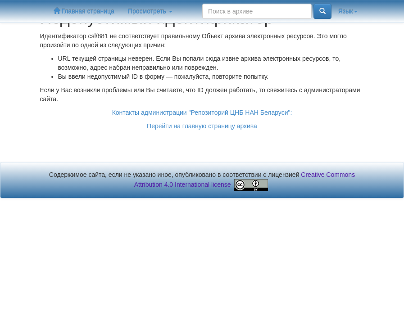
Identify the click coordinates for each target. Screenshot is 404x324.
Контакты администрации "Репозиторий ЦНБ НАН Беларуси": (202, 112)
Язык (348, 11)
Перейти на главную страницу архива (202, 126)
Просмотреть (150, 11)
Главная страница (84, 11)
